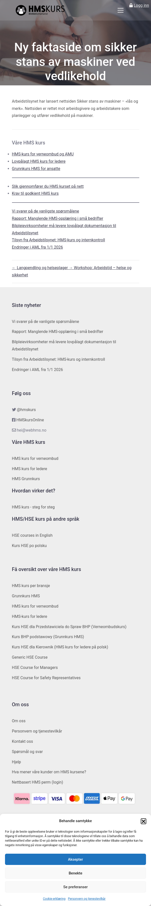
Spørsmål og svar (27, 751)
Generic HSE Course (30, 657)
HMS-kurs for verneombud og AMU (43, 154)
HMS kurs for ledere (29, 468)
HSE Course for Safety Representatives (46, 677)
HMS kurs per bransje (31, 585)
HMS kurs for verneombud (35, 458)
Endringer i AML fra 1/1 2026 (37, 247)
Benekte (75, 873)
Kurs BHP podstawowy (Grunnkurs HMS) (48, 636)
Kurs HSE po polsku (29, 545)
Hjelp (16, 762)
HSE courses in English (32, 535)
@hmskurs (26, 409)
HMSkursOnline (30, 420)
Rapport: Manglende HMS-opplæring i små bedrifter (57, 218)
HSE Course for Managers (35, 667)
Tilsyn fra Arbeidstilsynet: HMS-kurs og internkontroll (58, 240)
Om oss (19, 720)
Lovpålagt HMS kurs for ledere (39, 161)
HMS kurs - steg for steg (33, 507)
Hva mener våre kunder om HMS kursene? (49, 772)
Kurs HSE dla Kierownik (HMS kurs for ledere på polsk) (60, 647)
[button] (143, 821)
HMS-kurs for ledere (29, 616)
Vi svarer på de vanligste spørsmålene (45, 211)
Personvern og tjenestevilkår (87, 898)
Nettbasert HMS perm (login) (37, 782)
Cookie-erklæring (54, 898)
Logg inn (141, 5)
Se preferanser (75, 887)
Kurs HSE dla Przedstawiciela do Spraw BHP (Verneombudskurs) (69, 626)
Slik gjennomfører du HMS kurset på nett (48, 186)
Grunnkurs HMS (26, 596)
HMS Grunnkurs (26, 478)
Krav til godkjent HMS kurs (35, 193)
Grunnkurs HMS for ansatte (36, 168)
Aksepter (75, 859)
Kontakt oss (22, 741)
